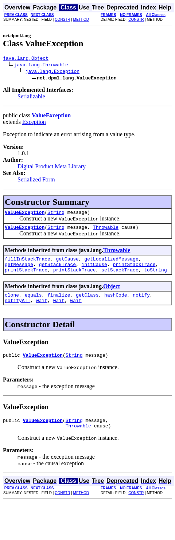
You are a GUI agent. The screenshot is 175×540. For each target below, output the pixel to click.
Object (111, 293)
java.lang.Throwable (41, 65)
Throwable (105, 230)
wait (41, 309)
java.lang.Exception (52, 72)
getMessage (19, 269)
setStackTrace (119, 276)
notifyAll (17, 309)
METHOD (81, 19)
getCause (67, 263)
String (56, 214)
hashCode (115, 302)
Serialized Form (36, 180)
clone (12, 302)
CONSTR (62, 19)
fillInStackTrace (27, 263)
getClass (87, 302)
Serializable (31, 97)
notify (141, 302)
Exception (34, 123)
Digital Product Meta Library (52, 167)
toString (155, 276)
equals (33, 302)
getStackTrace (57, 269)
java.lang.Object (25, 59)
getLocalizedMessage (111, 263)
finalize (58, 302)
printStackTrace (134, 269)
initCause (94, 269)
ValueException (24, 214)
